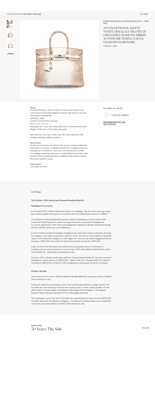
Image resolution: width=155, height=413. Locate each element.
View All (145, 328)
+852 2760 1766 (109, 124)
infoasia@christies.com (114, 122)
